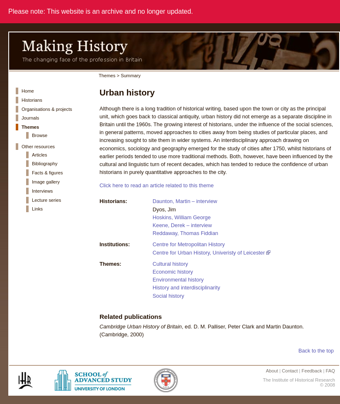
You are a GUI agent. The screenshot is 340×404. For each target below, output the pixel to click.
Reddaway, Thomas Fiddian (185, 233)
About (272, 370)
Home (28, 90)
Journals (30, 117)
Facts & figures (47, 172)
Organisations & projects (47, 109)
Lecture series (46, 200)
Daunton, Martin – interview (185, 201)
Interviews (42, 191)
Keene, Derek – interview (182, 225)
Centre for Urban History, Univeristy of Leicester (209, 253)
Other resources (38, 146)
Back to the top (316, 351)
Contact (290, 370)
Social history (168, 296)
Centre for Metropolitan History (189, 244)
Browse (39, 135)
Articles (39, 154)
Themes (30, 127)
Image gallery (46, 181)
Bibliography (45, 163)
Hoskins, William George (182, 217)
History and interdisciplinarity (186, 287)
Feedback (311, 370)
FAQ (330, 370)
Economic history (173, 272)
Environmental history (178, 280)
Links (37, 208)
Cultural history (170, 264)
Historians (32, 100)
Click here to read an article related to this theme (157, 185)
